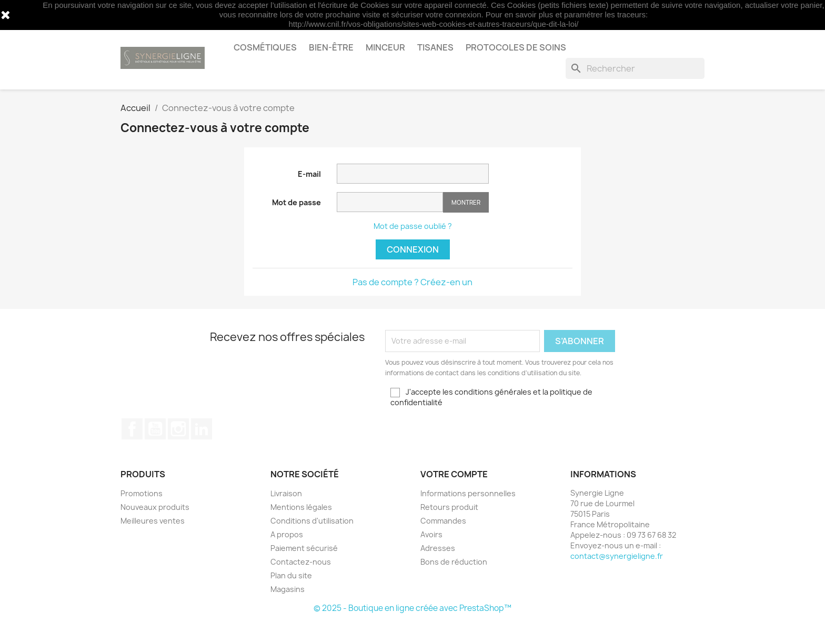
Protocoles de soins (516, 47)
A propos (286, 534)
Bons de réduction (453, 562)
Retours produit (449, 507)
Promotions (141, 493)
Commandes (443, 521)
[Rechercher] (635, 68)
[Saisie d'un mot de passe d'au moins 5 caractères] (390, 202)
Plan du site (291, 575)
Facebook (132, 428)
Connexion (413, 249)
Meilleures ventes (152, 521)
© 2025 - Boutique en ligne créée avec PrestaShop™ (412, 608)
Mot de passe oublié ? (413, 226)
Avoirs (431, 534)
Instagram (178, 428)
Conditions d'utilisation (312, 521)
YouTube (155, 428)
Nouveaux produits (154, 507)
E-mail (309, 174)
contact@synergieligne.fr (616, 556)
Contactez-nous (300, 562)
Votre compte (454, 474)
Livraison (286, 493)
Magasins (287, 589)
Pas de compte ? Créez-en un (412, 282)
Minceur (385, 47)
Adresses (437, 548)
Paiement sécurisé (304, 548)
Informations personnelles (468, 493)
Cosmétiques (265, 47)
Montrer (465, 202)
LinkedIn (201, 428)
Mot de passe (296, 202)
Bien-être (331, 47)
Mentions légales (301, 507)
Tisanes (435, 47)
